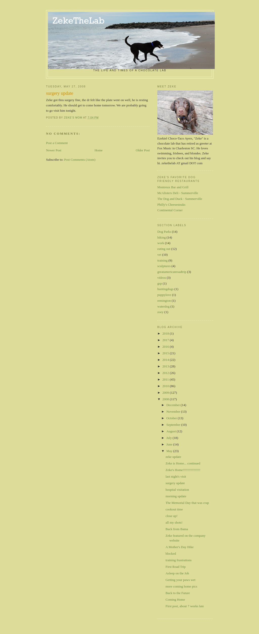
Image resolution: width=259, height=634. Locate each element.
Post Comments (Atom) (80, 159)
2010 (166, 386)
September (173, 425)
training (162, 260)
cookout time (174, 509)
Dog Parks (164, 231)
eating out (163, 249)
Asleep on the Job (177, 573)
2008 (166, 399)
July (169, 438)
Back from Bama (176, 529)
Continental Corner (170, 210)
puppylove (164, 295)
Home (99, 150)
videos (161, 277)
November (173, 411)
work (160, 243)
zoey (160, 312)
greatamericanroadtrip (171, 272)
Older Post (143, 150)
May (169, 451)
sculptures (164, 266)
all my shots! (173, 522)
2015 (166, 353)
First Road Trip (175, 567)
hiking (161, 237)
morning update (175, 496)
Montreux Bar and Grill (172, 187)
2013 (166, 366)
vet (159, 254)
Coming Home (175, 599)
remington (164, 300)
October (172, 418)
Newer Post (53, 150)
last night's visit (175, 476)
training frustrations (178, 560)
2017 (166, 340)
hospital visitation (177, 489)
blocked (170, 553)
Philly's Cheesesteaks (171, 204)
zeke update (173, 457)
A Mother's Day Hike (179, 547)
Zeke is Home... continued (182, 463)
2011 (166, 379)
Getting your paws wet (180, 580)
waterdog (163, 306)
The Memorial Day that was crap (187, 503)
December (173, 405)
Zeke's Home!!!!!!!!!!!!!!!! (182, 470)
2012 (166, 373)
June (169, 444)
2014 (166, 360)
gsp (159, 283)
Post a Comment (57, 143)
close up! (171, 516)
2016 (166, 346)
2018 (166, 333)
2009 (166, 392)
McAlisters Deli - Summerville (177, 193)
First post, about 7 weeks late (184, 606)
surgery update (175, 483)
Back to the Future (177, 593)
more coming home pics (181, 586)
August (171, 431)
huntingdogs (165, 289)
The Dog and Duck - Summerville (179, 199)
